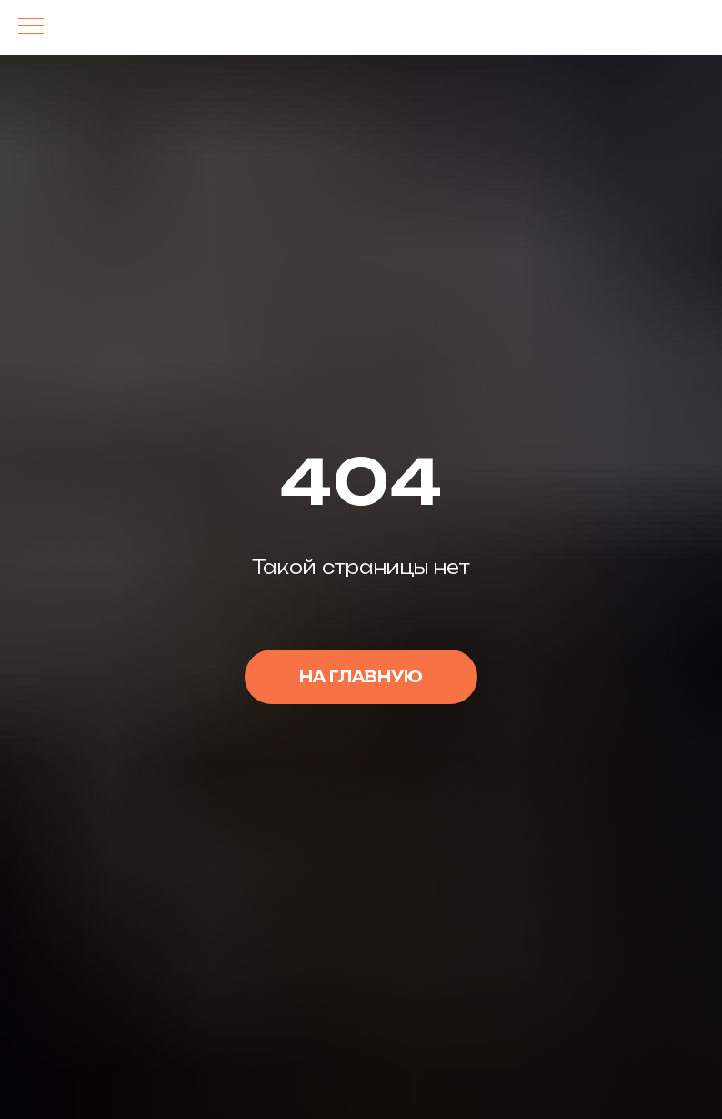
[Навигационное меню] (31, 27)
